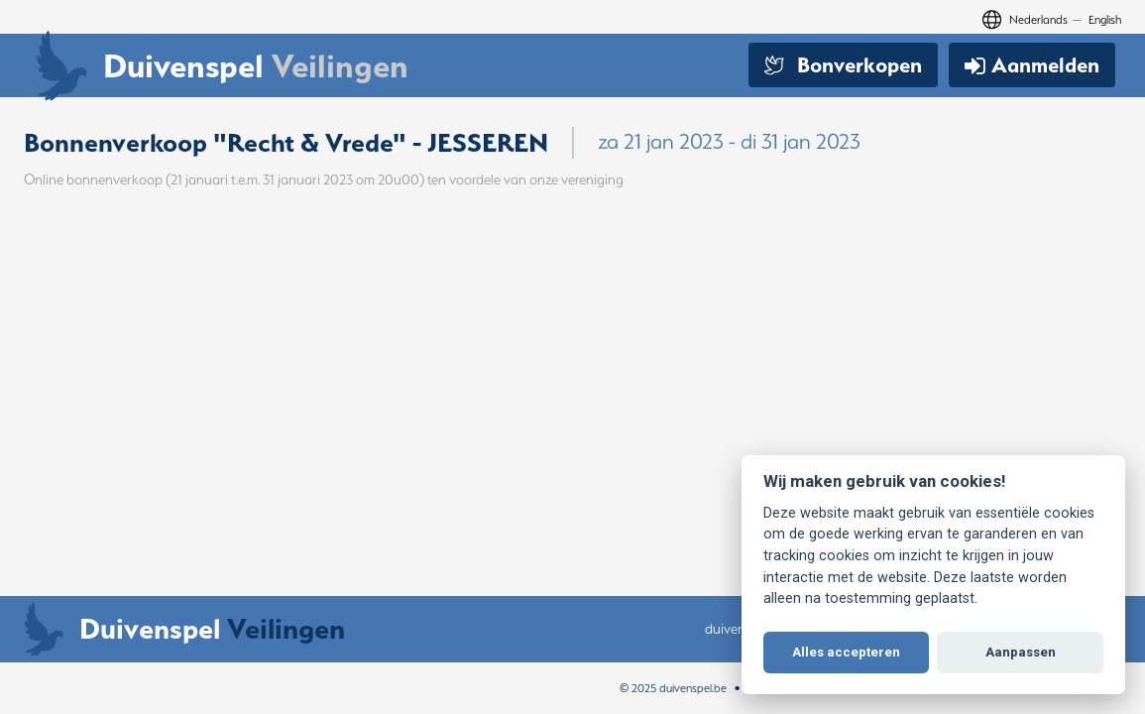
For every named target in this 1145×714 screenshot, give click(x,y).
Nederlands (1038, 19)
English (1104, 19)
